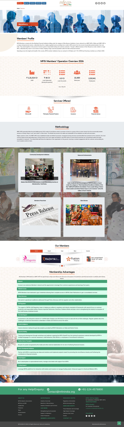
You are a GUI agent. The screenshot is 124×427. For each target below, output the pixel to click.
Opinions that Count (68, 413)
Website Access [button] (22, 288)
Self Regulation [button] (22, 303)
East (62, 251)
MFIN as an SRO (22, 403)
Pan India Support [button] (22, 315)
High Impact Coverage (69, 411)
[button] (23, 171)
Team (19, 410)
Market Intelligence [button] (23, 324)
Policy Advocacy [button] (22, 296)
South (49, 251)
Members (23, 8)
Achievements (22, 412)
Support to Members (46, 413)
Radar (44, 3)
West (75, 251)
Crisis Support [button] (21, 358)
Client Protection (45, 415)
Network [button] (20, 281)
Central (88, 251)
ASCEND (38, 3)
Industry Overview (45, 401)
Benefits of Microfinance (47, 403)
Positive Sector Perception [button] (25, 341)
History (20, 414)
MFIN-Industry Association (25, 401)
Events (65, 415)
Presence (20, 408)
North (36, 251)
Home (18, 8)
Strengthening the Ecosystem (48, 411)
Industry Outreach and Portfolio (49, 405)
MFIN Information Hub (69, 403)
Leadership (21, 405)
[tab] (62, 281)
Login (27, 3)
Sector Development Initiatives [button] (26, 348)
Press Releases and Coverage (71, 408)
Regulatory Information (69, 401)
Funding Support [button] (22, 365)
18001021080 (91, 402)
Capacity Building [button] (22, 331)
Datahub (32, 3)
